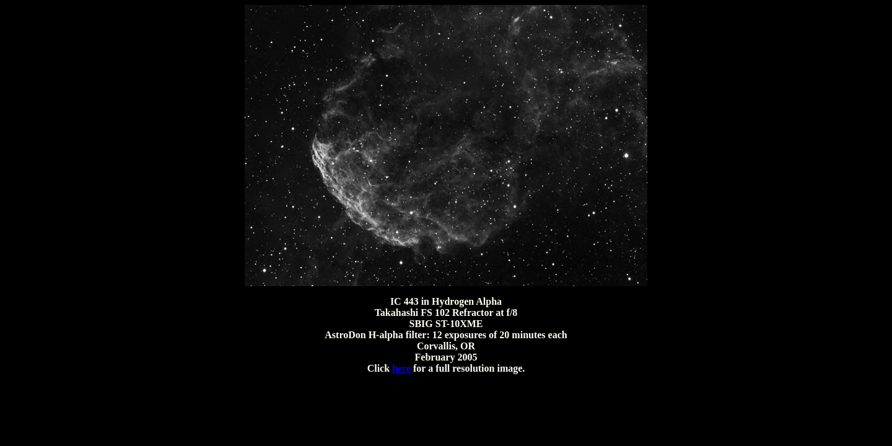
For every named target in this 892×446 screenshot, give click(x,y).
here (401, 368)
